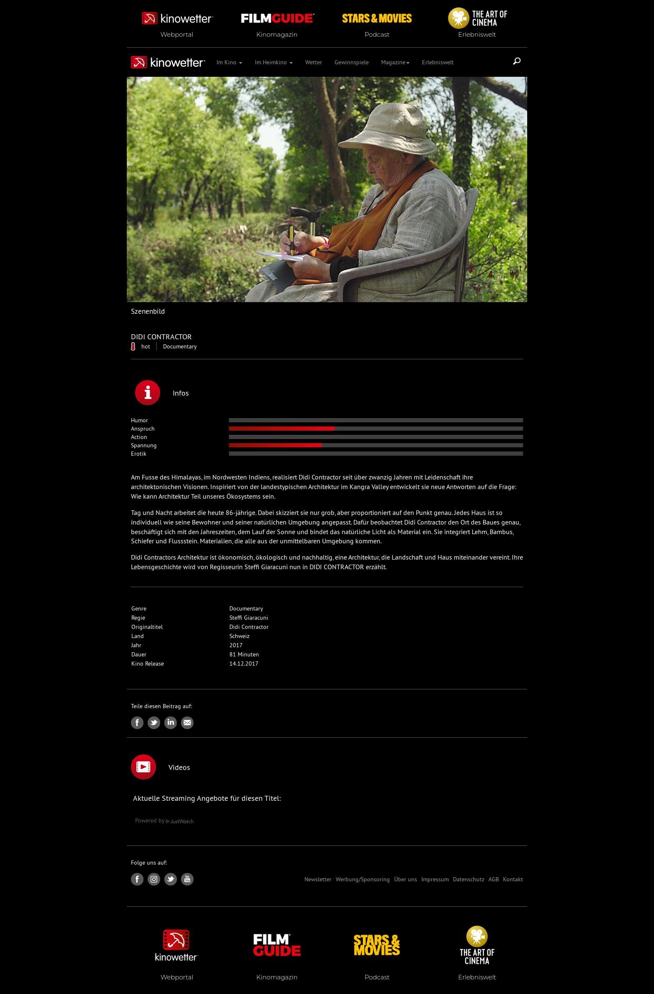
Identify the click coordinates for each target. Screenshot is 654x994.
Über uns (405, 879)
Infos (162, 392)
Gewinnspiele (352, 62)
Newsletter (318, 879)
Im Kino (229, 62)
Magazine (395, 62)
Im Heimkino (274, 62)
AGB (493, 879)
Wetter (313, 62)
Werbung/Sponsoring (363, 879)
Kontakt (513, 879)
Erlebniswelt (438, 62)
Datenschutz (468, 879)
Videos (160, 767)
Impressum (435, 879)
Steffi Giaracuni (248, 617)
